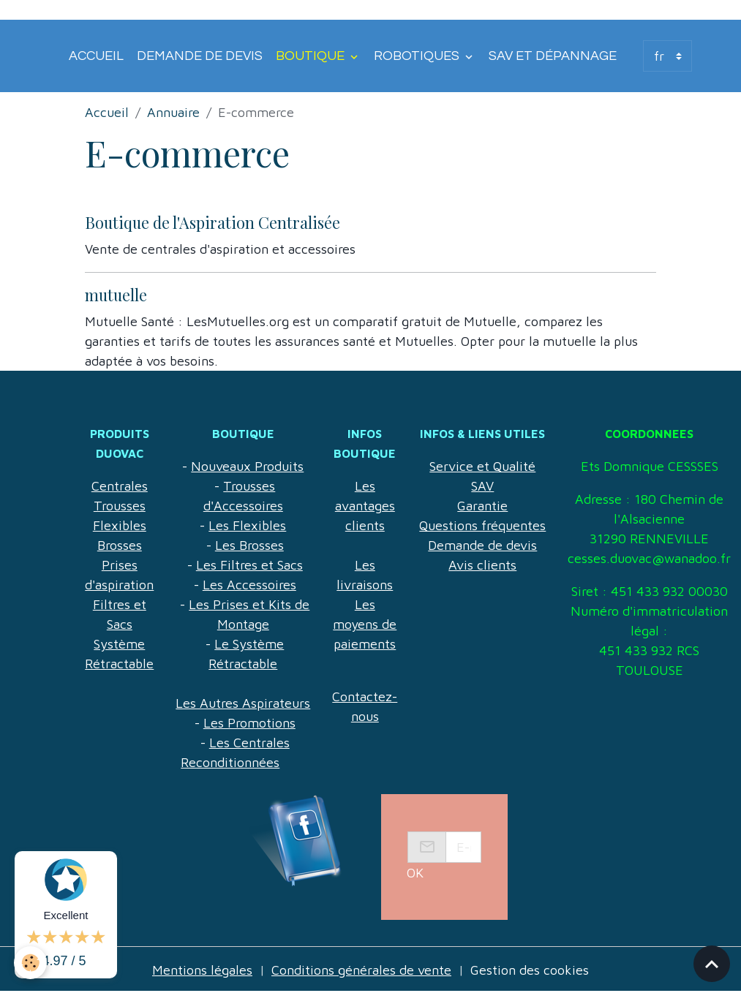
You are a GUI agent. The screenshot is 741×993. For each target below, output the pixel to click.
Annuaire (173, 112)
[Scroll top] (711, 963)
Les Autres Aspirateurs (243, 703)
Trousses (120, 505)
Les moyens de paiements (364, 624)
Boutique (311, 56)
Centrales (119, 486)
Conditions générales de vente (361, 970)
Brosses (119, 545)
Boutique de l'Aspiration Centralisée (212, 222)
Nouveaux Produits (247, 466)
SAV (482, 486)
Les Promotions (249, 722)
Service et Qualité (482, 466)
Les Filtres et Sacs (249, 565)
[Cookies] (31, 962)
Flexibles (119, 525)
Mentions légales (202, 970)
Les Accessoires (249, 584)
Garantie (482, 505)
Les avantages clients (365, 505)
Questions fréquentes (482, 525)
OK (415, 872)
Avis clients (482, 565)
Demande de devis (200, 56)
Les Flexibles (247, 525)
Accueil (96, 56)
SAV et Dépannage (553, 56)
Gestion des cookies (529, 970)
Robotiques (418, 56)
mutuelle (116, 294)
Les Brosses (249, 545)
